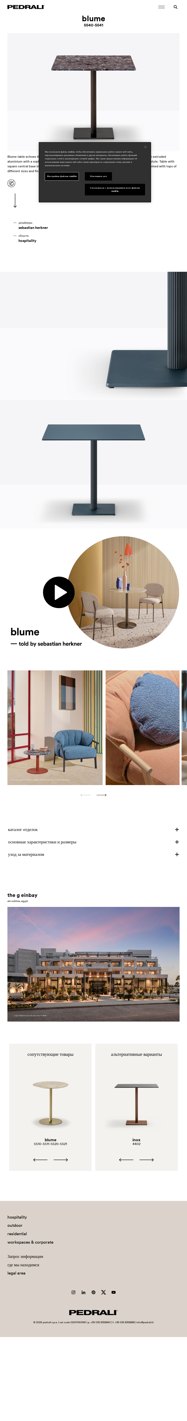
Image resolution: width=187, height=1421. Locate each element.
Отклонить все (98, 176)
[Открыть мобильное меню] (162, 7)
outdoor (14, 1225)
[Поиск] (176, 7)
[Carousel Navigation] (93, 795)
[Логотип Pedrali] (26, 7)
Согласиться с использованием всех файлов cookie (115, 189)
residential (17, 1233)
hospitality (27, 241)
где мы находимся (23, 1264)
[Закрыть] (145, 147)
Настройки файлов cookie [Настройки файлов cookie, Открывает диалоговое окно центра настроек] (61, 176)
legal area (16, 1273)
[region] (95, 172)
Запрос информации (25, 1256)
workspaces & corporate (30, 1242)
